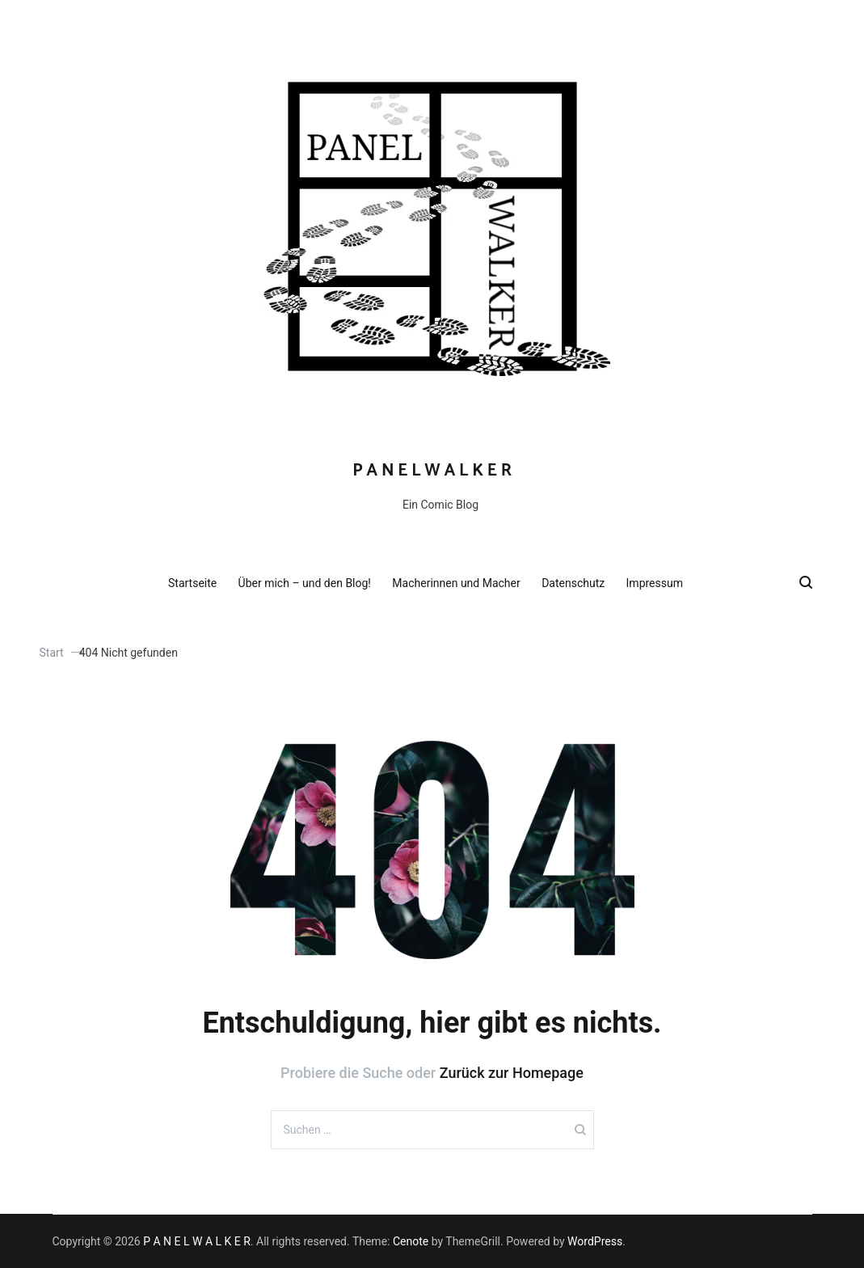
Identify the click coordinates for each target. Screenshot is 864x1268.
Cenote (410, 1241)
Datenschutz (579, 583)
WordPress (594, 1241)
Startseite (199, 583)
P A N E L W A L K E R (432, 470)
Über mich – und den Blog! (311, 583)
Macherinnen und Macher (462, 583)
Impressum (661, 583)
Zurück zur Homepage (512, 1072)
